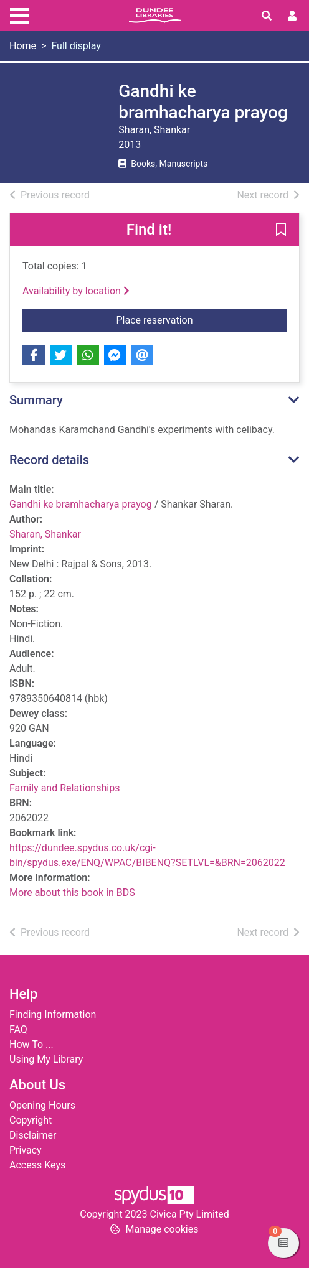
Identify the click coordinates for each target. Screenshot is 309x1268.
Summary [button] (36, 400)
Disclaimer (32, 1135)
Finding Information (52, 1014)
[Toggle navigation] (19, 14)
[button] (281, 231)
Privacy (25, 1150)
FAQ (18, 1029)
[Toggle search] (266, 16)
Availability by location (76, 291)
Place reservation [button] (201, 319)
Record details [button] (49, 459)
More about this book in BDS (72, 892)
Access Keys (37, 1165)
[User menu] (292, 16)
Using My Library (46, 1059)
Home (22, 46)
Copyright (30, 1120)
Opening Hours (42, 1105)
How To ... (31, 1044)
